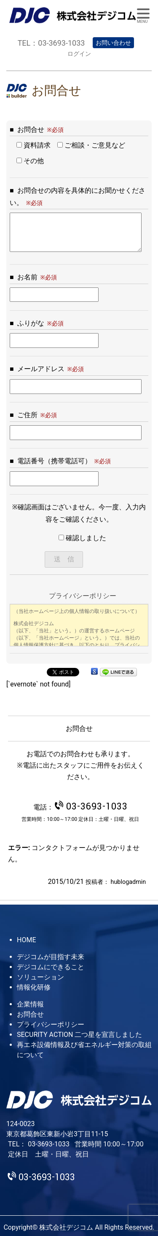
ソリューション (40, 977)
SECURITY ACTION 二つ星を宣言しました (79, 1035)
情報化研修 (34, 987)
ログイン (79, 53)
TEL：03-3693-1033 (51, 42)
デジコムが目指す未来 (50, 957)
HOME (26, 940)
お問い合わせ (113, 42)
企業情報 (30, 1004)
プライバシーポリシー (50, 1024)
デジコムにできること (50, 967)
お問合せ (30, 1014)
